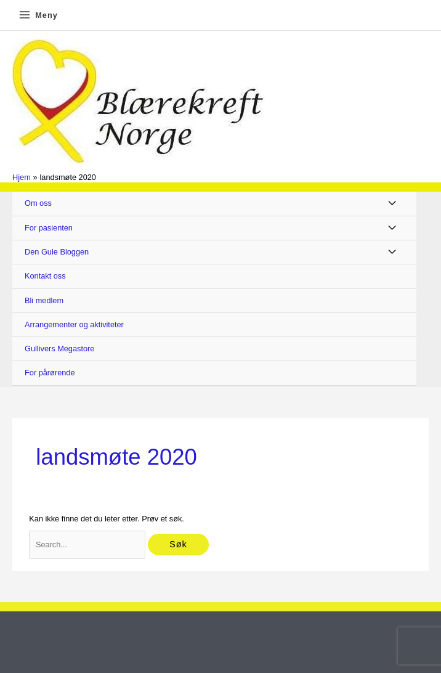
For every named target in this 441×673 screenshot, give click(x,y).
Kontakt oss (45, 275)
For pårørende (50, 372)
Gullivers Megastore (59, 348)
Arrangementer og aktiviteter (74, 324)
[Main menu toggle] (37, 15)
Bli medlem (44, 300)
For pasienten (49, 227)
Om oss (38, 203)
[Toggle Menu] (392, 204)
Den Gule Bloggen (57, 251)
